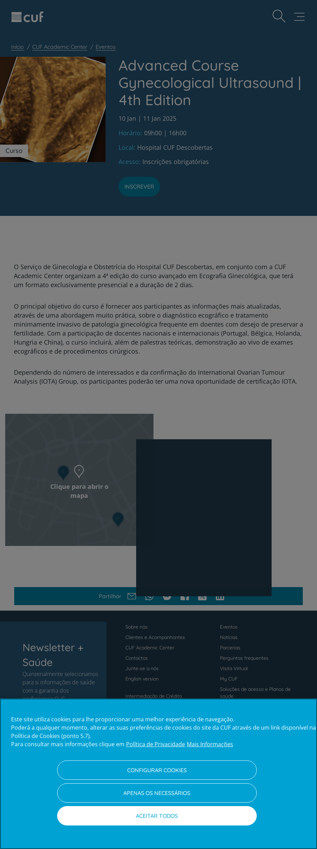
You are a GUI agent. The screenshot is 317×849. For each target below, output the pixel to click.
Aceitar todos (157, 815)
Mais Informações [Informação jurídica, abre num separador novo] (210, 744)
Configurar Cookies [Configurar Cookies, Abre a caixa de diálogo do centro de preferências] (157, 770)
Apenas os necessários (156, 792)
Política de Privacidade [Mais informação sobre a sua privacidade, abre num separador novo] (155, 744)
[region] (158, 774)
